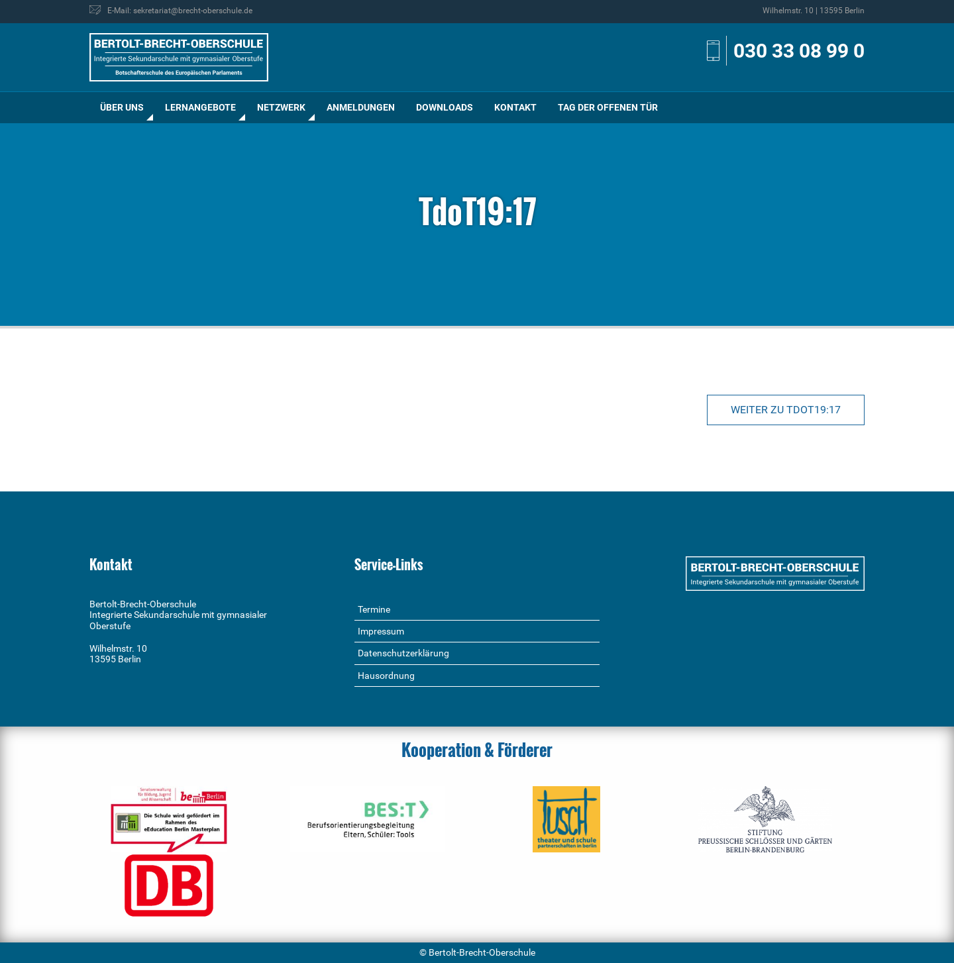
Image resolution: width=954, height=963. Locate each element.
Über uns (122, 107)
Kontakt (515, 107)
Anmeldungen (361, 107)
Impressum (381, 631)
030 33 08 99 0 (799, 50)
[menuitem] (121, 107)
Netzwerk (281, 107)
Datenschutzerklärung (403, 653)
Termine (374, 609)
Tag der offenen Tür (608, 107)
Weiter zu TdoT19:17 (786, 409)
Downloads (444, 107)
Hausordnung (386, 675)
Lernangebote (200, 107)
